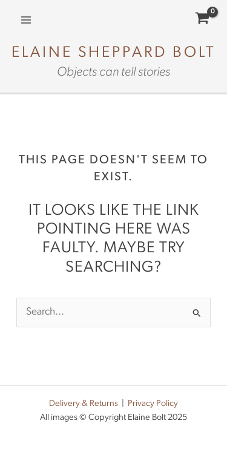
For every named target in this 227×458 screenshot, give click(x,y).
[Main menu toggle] (26, 20)
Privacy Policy (153, 403)
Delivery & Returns (83, 403)
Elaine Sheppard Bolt (114, 53)
